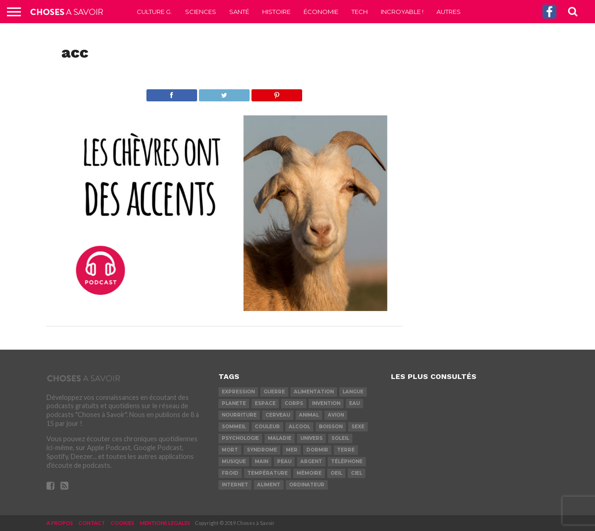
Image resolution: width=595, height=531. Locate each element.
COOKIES (122, 523)
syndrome (262, 450)
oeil (336, 473)
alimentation (314, 392)
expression (238, 392)
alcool (299, 427)
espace (265, 403)
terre (346, 450)
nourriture (239, 415)
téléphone (347, 461)
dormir (317, 450)
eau (354, 403)
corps (293, 403)
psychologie (240, 438)
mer (292, 450)
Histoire (276, 11)
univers (311, 438)
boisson (331, 427)
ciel (356, 473)
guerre (274, 392)
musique (234, 461)
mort (230, 450)
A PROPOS (59, 523)
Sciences (200, 11)
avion (336, 415)
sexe (357, 427)
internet (235, 485)
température (267, 473)
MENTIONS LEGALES (165, 523)
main (261, 461)
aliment (268, 485)
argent (311, 461)
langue (353, 392)
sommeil (234, 427)
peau (284, 461)
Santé (239, 11)
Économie (321, 11)
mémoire (309, 473)
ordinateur (306, 485)
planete (234, 403)
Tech (359, 11)
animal (309, 415)
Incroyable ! (402, 11)
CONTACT (92, 523)
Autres (448, 11)
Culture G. (154, 11)
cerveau (277, 415)
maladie (279, 438)
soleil (340, 438)
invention (326, 403)
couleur (267, 427)
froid (230, 473)
